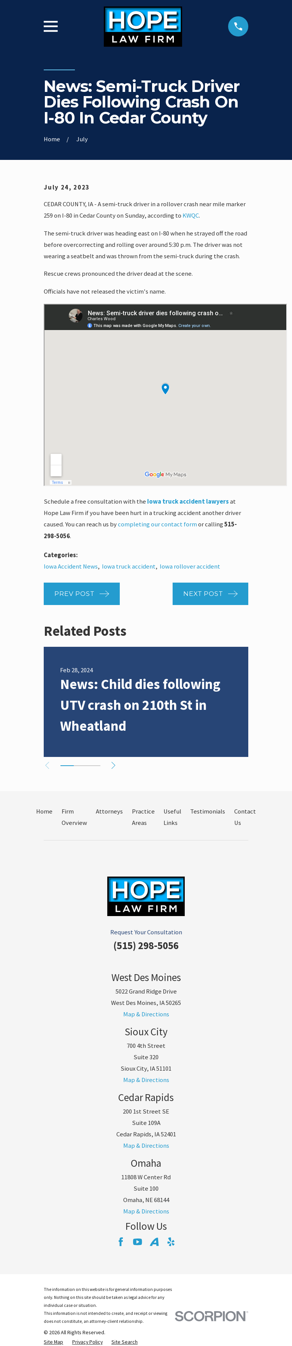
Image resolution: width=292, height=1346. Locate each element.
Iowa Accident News (71, 566)
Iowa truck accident (129, 566)
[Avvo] (154, 1241)
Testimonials (207, 811)
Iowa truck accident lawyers (188, 502)
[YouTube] (137, 1241)
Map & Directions (146, 1014)
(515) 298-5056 (146, 945)
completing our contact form (157, 524)
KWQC (190, 216)
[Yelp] (171, 1241)
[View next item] (116, 765)
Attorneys (109, 811)
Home (44, 811)
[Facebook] (120, 1241)
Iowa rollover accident (190, 566)
